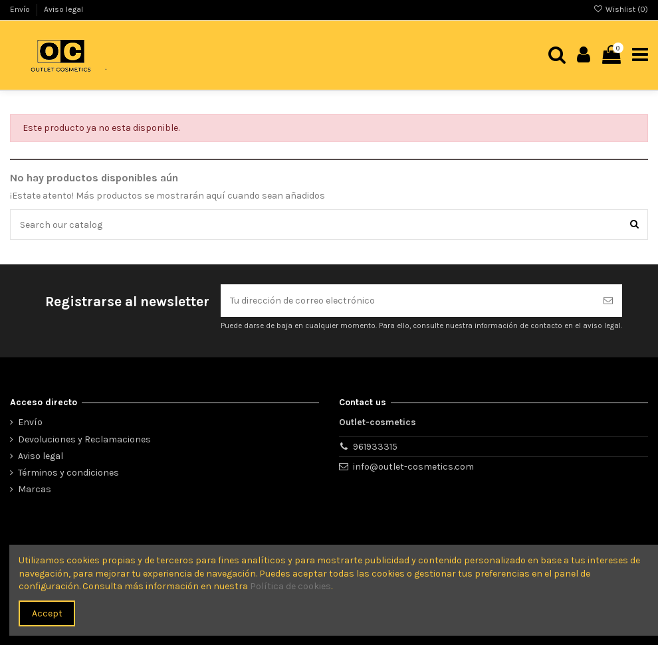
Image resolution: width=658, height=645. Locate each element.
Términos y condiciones (68, 472)
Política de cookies (290, 586)
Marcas (34, 489)
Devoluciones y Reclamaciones (84, 439)
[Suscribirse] (608, 300)
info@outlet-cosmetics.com (413, 466)
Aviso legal (63, 9)
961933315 (375, 446)
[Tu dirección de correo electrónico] (407, 300)
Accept (47, 613)
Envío (21, 9)
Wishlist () (621, 9)
